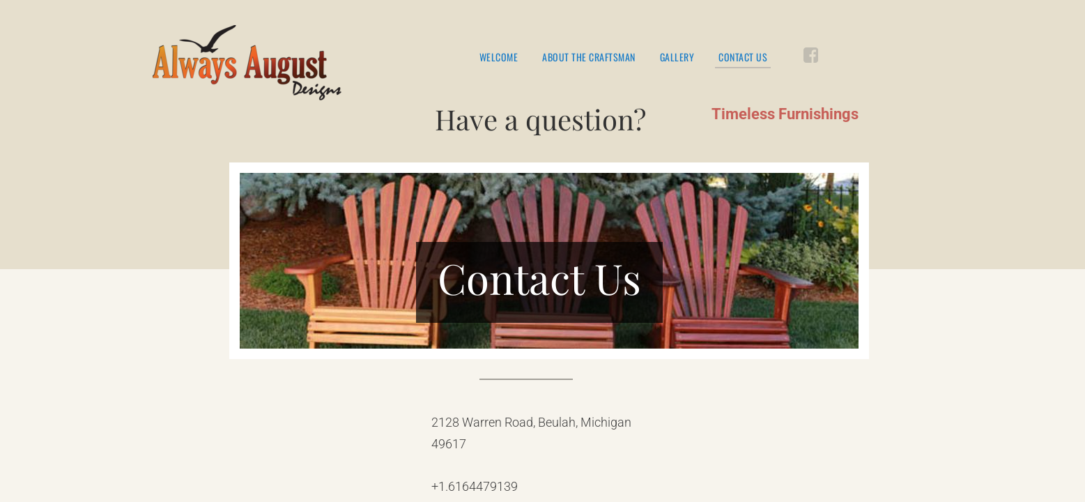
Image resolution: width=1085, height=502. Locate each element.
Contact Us (742, 58)
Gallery (677, 57)
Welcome (498, 57)
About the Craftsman (589, 57)
